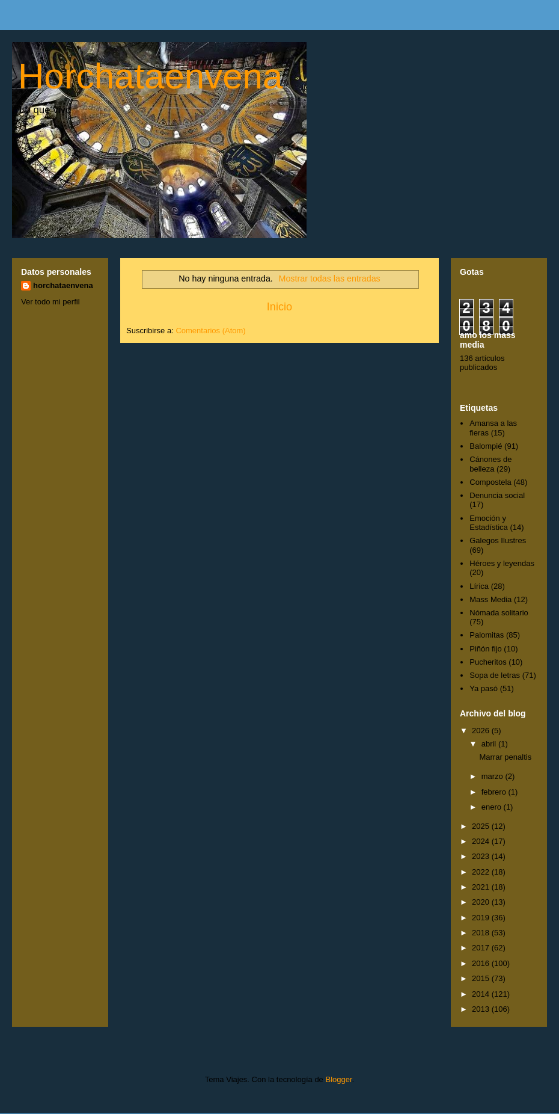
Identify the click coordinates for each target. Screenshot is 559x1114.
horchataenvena (63, 285)
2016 (482, 963)
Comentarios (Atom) (210, 330)
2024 (482, 841)
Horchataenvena (150, 76)
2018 (482, 932)
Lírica (479, 586)
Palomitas (486, 634)
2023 (482, 856)
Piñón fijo (485, 648)
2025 (482, 826)
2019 (482, 917)
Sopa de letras (494, 675)
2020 (482, 901)
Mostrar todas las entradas (329, 278)
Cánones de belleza (490, 464)
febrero (495, 791)
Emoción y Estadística (488, 523)
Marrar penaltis (505, 757)
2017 (482, 947)
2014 (482, 994)
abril (489, 743)
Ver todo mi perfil (50, 301)
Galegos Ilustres (497, 540)
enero (492, 806)
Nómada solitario (498, 612)
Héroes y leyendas (501, 563)
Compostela (490, 482)
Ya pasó (483, 688)
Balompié (485, 446)
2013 (482, 1009)
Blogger (338, 1079)
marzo (493, 776)
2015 (482, 978)
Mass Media (490, 599)
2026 (482, 730)
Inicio (279, 307)
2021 (482, 886)
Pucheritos (487, 661)
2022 (482, 871)
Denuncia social (497, 495)
